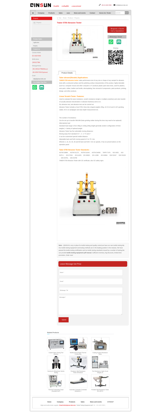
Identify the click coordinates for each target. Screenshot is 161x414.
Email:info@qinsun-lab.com (67, 405)
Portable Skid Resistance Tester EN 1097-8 (100, 390)
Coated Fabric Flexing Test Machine (56, 353)
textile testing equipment (69, 248)
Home (64, 18)
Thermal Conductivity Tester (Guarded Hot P (56, 390)
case (68, 13)
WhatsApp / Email (116, 37)
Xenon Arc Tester (105, 13)
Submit (64, 320)
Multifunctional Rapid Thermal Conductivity (78, 353)
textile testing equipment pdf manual (78, 253)
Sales (61, 13)
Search (127, 13)
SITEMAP (110, 402)
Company (41, 13)
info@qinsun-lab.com (122, 5)
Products (51, 13)
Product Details (67, 73)
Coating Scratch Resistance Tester (100, 353)
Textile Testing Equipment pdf (85, 405)
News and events (80, 13)
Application (36, 42)
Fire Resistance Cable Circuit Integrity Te (100, 371)
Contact (92, 13)
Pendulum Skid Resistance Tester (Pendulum (78, 371)
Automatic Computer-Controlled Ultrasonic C (78, 390)
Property (35, 45)
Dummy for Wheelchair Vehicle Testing (56, 371)
